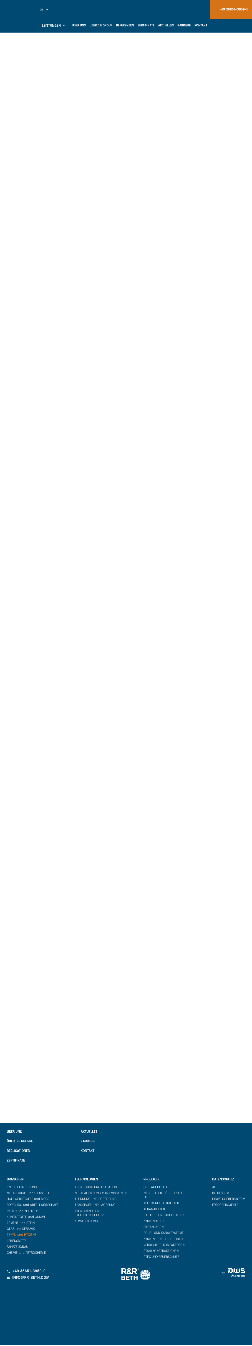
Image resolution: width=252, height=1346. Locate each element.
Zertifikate (146, 25)
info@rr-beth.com (28, 1278)
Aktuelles (166, 25)
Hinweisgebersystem (228, 1199)
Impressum (220, 1193)
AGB (215, 1188)
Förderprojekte (225, 1205)
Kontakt (200, 25)
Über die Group (100, 25)
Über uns (79, 25)
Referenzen (125, 25)
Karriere (184, 25)
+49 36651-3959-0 (26, 1272)
